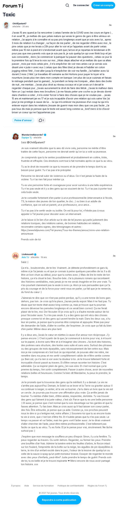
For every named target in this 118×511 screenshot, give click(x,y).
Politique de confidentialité (71, 485)
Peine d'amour (23, 120)
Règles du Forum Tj (97, 485)
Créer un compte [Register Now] (103, 5)
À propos (15, 485)
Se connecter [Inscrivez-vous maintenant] (81, 5)
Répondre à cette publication (59, 499)
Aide (26, 485)
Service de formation (43, 485)
